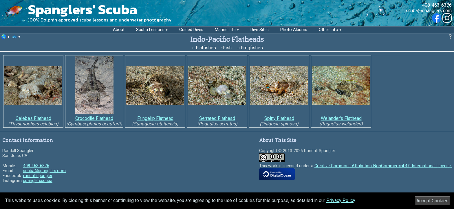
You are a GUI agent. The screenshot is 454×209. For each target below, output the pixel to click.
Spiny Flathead (279, 118)
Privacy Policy (340, 200)
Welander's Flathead (341, 118)
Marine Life (225, 29)
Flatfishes (206, 48)
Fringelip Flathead (155, 118)
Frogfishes (252, 48)
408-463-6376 (437, 5)
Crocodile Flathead (94, 118)
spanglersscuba (37, 180)
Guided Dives (191, 29)
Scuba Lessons (150, 29)
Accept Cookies (432, 200)
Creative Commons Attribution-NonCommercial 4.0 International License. (383, 165)
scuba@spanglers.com (429, 10)
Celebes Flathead (33, 118)
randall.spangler (37, 175)
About (119, 29)
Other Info (328, 29)
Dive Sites (259, 29)
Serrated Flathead (217, 118)
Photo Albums (293, 29)
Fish (227, 48)
